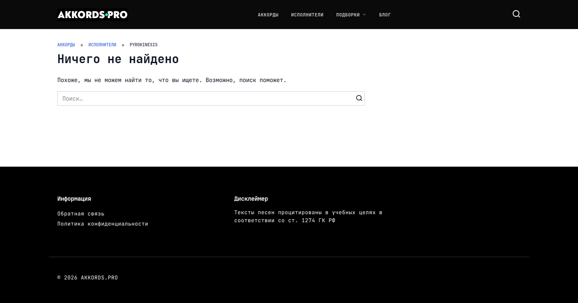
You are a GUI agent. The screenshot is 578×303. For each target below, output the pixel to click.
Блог (385, 15)
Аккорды (268, 15)
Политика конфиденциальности (102, 223)
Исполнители (307, 15)
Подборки (348, 15)
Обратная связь (80, 213)
